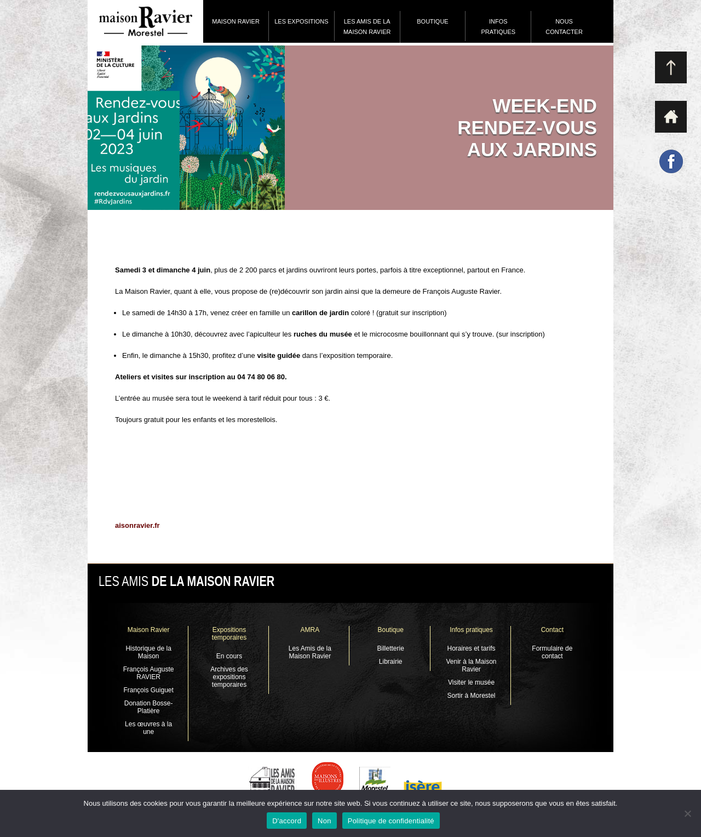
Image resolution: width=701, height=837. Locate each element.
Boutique (432, 21)
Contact (552, 630)
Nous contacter (564, 26)
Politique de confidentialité (391, 821)
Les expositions (301, 21)
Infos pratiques (498, 26)
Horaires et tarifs (471, 648)
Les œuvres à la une (148, 728)
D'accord (286, 821)
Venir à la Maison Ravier (471, 665)
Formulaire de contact (552, 652)
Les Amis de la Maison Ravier (367, 26)
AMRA (309, 630)
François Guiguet (148, 690)
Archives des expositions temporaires (229, 676)
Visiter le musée (471, 682)
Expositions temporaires (229, 633)
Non (324, 821)
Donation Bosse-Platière (148, 707)
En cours (229, 656)
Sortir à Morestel (471, 695)
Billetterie (390, 648)
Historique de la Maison (148, 652)
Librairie (391, 661)
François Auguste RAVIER (148, 673)
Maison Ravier (236, 21)
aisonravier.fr (137, 525)
